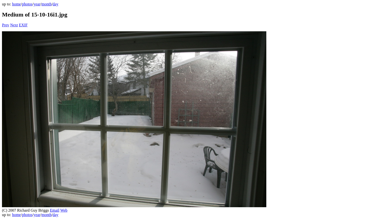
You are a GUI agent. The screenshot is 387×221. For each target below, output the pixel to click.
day (55, 4)
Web (63, 210)
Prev (5, 25)
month (46, 4)
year (37, 4)
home (16, 4)
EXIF (23, 25)
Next (14, 25)
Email (54, 210)
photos (27, 4)
